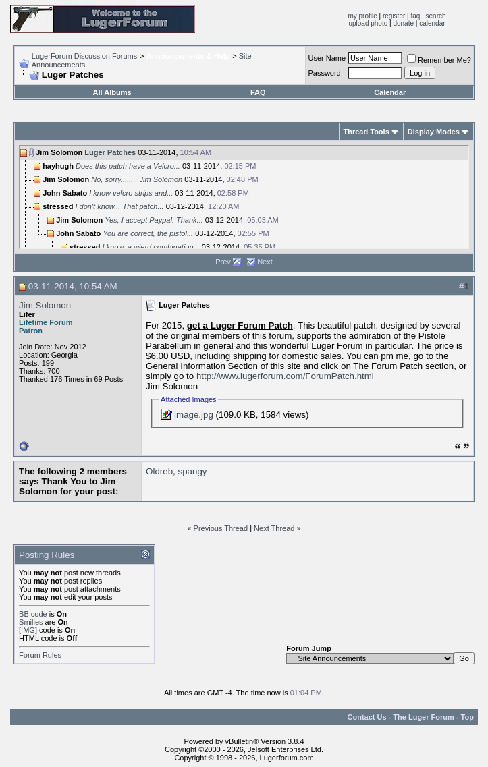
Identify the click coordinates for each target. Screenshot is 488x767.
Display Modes (434, 131)
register (394, 16)
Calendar (390, 92)
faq (415, 16)
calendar (432, 23)
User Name (327, 58)
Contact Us (367, 717)
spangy (192, 471)
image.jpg (193, 414)
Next (265, 262)
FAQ (258, 92)
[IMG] (28, 630)
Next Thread (274, 528)
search (436, 16)
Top (467, 717)
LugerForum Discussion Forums (85, 56)
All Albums (112, 92)
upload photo (367, 23)
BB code (33, 614)
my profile (362, 16)
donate (403, 23)
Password (324, 73)
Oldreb (159, 471)
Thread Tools (366, 131)
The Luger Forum (423, 717)
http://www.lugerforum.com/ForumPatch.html (285, 376)
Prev (223, 262)
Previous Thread (221, 528)
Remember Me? (439, 60)
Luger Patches (110, 152)
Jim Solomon (45, 305)
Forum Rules (40, 655)
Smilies (31, 622)
